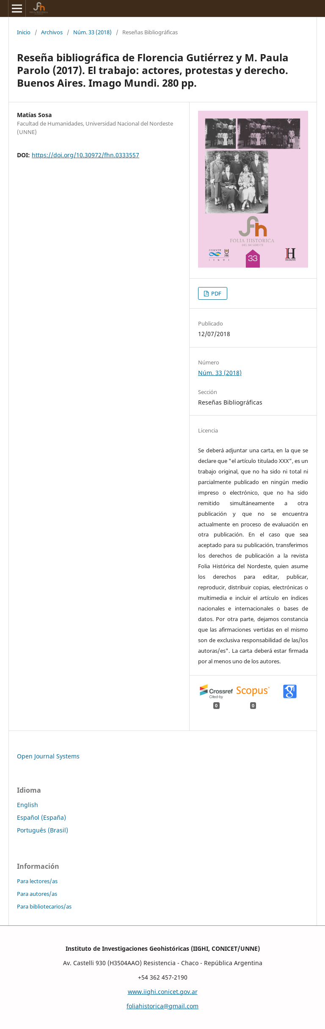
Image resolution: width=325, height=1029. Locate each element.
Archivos (52, 32)
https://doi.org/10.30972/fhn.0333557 (85, 155)
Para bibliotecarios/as (44, 906)
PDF (215, 293)
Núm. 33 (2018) (92, 32)
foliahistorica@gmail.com (162, 1006)
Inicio (23, 32)
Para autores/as (37, 894)
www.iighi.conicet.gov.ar (163, 992)
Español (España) (41, 817)
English (27, 805)
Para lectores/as (37, 881)
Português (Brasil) (42, 830)
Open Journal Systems (48, 756)
